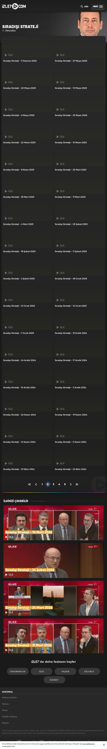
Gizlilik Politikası (9, 716)
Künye (5, 710)
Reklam (5, 704)
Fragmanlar (17, 671)
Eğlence (89, 671)
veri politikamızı (89, 744)
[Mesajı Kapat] (104, 744)
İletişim (5, 722)
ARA (84, 6)
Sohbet (54, 679)
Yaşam (65, 671)
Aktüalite (9, 30)
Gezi (41, 671)
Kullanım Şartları (9, 697)
